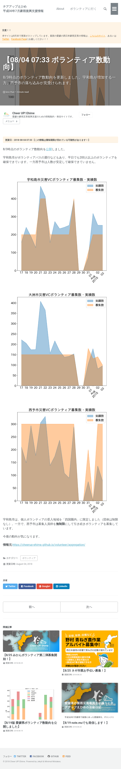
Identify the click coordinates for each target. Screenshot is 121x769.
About (60, 9)
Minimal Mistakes (53, 761)
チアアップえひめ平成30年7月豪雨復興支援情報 (23, 9)
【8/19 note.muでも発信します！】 (85, 723)
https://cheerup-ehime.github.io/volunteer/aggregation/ (49, 544)
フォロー (85, 114)
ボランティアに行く (83, 9)
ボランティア (29, 558)
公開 (49, 149)
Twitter (5, 39)
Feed (66, 756)
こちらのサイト (97, 36)
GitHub (53, 756)
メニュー (9, 121)
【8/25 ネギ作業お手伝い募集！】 (84, 670)
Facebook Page (18, 39)
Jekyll (39, 761)
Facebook (37, 756)
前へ (32, 607)
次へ (89, 607)
